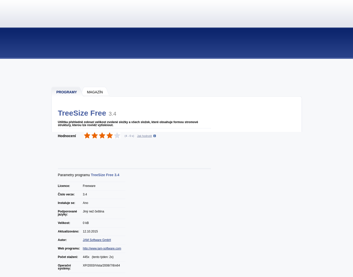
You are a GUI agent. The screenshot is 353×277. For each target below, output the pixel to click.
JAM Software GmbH (97, 240)
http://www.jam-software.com (102, 248)
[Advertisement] (177, 72)
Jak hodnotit (144, 135)
